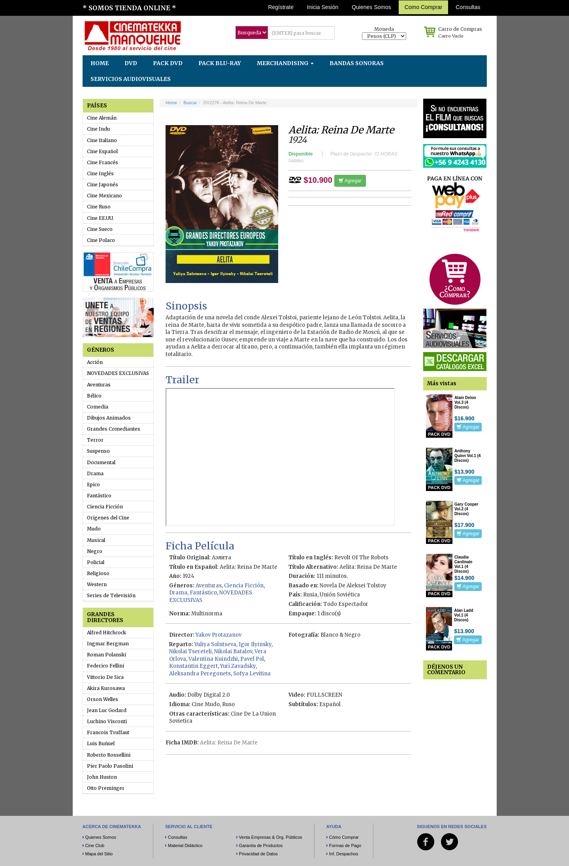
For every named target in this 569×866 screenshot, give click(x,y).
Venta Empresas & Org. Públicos (270, 837)
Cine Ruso (99, 207)
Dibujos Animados (109, 418)
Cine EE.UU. (100, 218)
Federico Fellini (105, 666)
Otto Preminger (105, 788)
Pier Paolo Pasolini (110, 766)
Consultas (468, 7)
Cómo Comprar (344, 837)
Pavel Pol (252, 659)
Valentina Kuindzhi (213, 659)
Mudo (94, 529)
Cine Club (94, 845)
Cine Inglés (100, 173)
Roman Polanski (106, 655)
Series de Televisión (111, 595)
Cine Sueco (100, 229)
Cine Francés (102, 162)
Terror (95, 440)
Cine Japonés (102, 184)
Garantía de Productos (261, 845)
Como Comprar (424, 7)
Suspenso (98, 451)
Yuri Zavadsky (238, 666)
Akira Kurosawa (106, 688)
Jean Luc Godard (106, 710)
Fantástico (99, 496)
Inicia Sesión (322, 7)
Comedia (97, 407)
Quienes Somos (371, 7)
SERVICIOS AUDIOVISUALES (130, 78)
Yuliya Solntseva (215, 644)
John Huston (102, 777)
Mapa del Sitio (99, 853)
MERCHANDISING (285, 63)
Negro (94, 551)
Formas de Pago (345, 845)
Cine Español (102, 151)
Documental (101, 462)
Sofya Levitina (252, 673)
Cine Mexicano (104, 196)
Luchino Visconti (107, 721)
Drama (95, 473)
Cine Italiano (102, 140)
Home (171, 102)
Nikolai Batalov (233, 651)
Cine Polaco (101, 240)
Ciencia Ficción (105, 507)
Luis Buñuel (101, 743)
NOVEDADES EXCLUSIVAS (118, 373)
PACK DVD (168, 63)
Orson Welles (102, 699)
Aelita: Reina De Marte (229, 742)
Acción (95, 362)
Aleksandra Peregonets (200, 673)
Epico (93, 484)
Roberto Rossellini (108, 755)
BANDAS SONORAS (357, 63)
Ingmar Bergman (108, 644)
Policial (95, 562)
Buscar (190, 102)
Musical (96, 540)
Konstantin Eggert (193, 666)
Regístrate (281, 7)
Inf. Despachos (343, 853)
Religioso (98, 573)
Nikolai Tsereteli (190, 651)
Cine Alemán (102, 118)
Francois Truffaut (108, 732)
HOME (99, 63)
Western (97, 584)
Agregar (350, 181)
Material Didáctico (185, 845)
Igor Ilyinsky (255, 644)
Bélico (94, 396)
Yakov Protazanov (218, 635)
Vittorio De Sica (105, 677)
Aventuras (99, 385)
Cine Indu (98, 129)
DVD (130, 63)
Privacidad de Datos (258, 853)
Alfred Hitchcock (106, 632)
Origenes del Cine (108, 518)
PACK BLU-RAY (219, 63)
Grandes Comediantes (113, 429)
